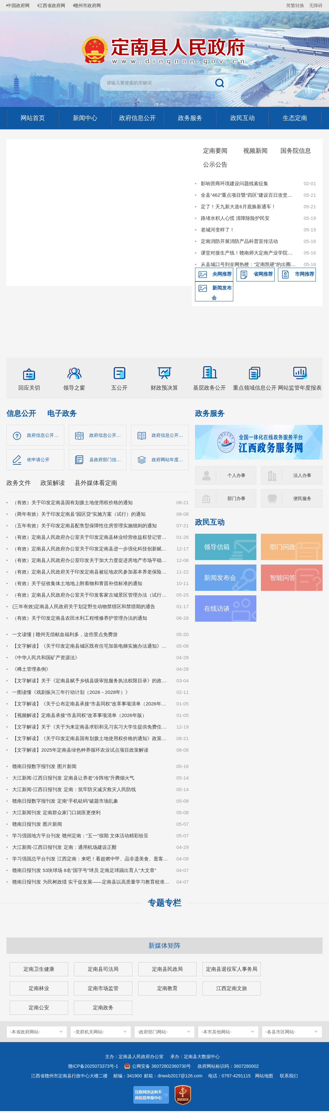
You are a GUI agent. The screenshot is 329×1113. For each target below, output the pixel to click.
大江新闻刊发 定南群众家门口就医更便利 (56, 814)
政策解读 (52, 484)
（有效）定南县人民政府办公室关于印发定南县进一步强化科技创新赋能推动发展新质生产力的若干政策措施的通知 (90, 550)
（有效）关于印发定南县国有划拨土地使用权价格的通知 (72, 504)
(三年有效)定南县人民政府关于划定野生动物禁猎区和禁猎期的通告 (83, 608)
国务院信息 (295, 150)
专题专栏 (164, 905)
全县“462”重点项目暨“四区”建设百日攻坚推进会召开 (249, 195)
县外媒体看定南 (96, 484)
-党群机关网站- (89, 1033)
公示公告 (215, 164)
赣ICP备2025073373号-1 (93, 1068)
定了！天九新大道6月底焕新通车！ (238, 206)
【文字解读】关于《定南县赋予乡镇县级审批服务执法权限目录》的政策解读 (90, 682)
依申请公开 (39, 460)
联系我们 (289, 1077)
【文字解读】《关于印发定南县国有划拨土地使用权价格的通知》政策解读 (90, 740)
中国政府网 (21, 5)
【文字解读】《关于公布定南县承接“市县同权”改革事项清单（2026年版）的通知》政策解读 (90, 705)
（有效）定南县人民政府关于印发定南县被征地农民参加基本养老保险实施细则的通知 (90, 573)
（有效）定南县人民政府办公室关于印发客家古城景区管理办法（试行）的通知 (90, 597)
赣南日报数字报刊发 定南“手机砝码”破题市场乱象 (65, 803)
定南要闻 (215, 150)
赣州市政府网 (95, 5)
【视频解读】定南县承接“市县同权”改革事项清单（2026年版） (79, 717)
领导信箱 (217, 546)
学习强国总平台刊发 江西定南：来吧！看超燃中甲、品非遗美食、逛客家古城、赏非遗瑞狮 (90, 860)
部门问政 (283, 546)
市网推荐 (304, 274)
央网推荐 (222, 274)
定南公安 (39, 1009)
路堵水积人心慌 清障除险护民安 (235, 218)
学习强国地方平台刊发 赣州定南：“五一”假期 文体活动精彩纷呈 (80, 837)
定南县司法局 (103, 971)
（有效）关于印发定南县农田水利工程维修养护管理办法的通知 (79, 620)
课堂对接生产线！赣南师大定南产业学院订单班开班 (249, 252)
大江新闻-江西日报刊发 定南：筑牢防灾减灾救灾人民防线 (74, 791)
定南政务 (103, 1009)
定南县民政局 (167, 971)
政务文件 (18, 484)
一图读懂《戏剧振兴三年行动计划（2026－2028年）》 (71, 694)
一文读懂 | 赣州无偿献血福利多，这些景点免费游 (64, 636)
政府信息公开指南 (45, 435)
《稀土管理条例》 (31, 671)
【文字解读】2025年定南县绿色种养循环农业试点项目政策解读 (80, 752)
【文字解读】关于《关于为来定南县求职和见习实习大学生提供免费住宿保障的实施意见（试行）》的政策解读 (90, 728)
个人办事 (237, 475)
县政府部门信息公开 (108, 460)
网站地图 (264, 1077)
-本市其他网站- (216, 1033)
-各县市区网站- (280, 1033)
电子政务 (62, 414)
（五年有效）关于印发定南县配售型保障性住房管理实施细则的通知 (84, 527)
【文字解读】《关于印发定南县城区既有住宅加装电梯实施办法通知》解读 (90, 648)
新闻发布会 (222, 292)
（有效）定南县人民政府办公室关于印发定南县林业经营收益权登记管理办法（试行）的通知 (90, 539)
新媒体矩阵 (164, 947)
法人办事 (303, 475)
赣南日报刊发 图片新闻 (37, 826)
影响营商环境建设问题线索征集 (234, 183)
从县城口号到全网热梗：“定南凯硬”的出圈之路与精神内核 (249, 264)
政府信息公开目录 (108, 435)
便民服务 (303, 498)
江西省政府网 (56, 5)
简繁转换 (295, 5)
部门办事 (237, 498)
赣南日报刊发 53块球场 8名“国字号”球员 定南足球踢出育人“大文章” (84, 872)
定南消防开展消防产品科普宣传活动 (239, 241)
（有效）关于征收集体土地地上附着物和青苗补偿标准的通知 (77, 585)
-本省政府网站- (25, 1033)
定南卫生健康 (38, 971)
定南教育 (167, 990)
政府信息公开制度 (170, 435)
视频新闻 (255, 150)
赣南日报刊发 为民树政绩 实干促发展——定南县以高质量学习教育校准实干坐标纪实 (90, 883)
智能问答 (283, 577)
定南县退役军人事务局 (231, 971)
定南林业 (39, 990)
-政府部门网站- (153, 1033)
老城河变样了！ (218, 229)
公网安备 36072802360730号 (161, 1068)
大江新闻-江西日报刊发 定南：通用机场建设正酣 (64, 849)
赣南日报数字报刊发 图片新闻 (44, 768)
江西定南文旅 (231, 990)
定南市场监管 (103, 990)
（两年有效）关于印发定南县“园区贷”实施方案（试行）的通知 (79, 516)
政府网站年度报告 (170, 460)
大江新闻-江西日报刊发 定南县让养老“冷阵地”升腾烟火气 (73, 779)
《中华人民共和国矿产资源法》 (46, 659)
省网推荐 (263, 274)
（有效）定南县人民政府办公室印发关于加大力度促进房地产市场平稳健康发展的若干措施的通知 (90, 562)
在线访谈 (217, 608)
